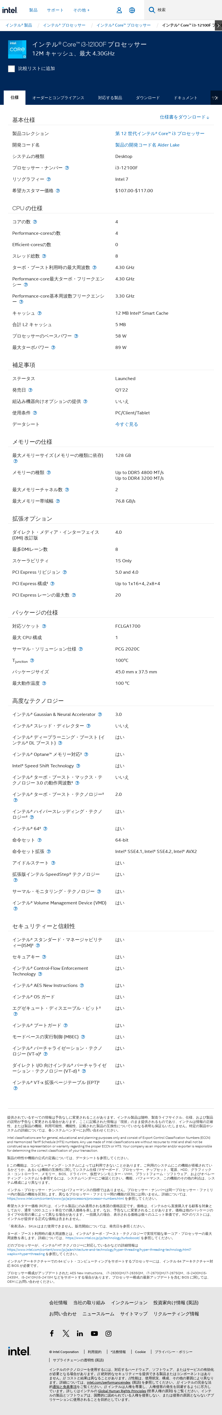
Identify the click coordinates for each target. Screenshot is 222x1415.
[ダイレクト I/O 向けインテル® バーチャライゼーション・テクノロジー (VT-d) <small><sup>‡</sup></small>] (84, 1071)
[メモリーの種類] (48, 472)
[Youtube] (94, 1334)
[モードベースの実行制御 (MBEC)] (83, 1036)
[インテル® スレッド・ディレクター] (88, 725)
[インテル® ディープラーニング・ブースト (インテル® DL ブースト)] (60, 742)
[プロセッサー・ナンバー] (67, 167)
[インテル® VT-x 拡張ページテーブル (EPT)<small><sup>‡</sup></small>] (15, 1088)
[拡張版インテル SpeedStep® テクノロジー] (15, 880)
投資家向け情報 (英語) (176, 1303)
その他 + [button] (81, 10)
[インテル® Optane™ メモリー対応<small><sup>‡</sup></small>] (86, 754)
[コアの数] (35, 221)
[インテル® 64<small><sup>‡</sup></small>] (45, 828)
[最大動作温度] (44, 683)
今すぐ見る (126, 424)
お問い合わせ (63, 1314)
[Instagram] (108, 1334)
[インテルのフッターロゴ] (19, 1351)
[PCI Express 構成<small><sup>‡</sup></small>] (52, 583)
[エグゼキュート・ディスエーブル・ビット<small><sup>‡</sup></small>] (15, 1013)
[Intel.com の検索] (188, 10)
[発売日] (30, 390)
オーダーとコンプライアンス (58, 97)
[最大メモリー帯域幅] (58, 501)
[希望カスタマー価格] (58, 190)
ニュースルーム (98, 1314)
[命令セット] (39, 840)
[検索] (152, 9)
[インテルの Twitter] (66, 1334)
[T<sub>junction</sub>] (32, 660)
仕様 (15, 97)
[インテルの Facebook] (52, 1334)
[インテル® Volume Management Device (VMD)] (15, 908)
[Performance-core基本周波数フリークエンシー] (21, 301)
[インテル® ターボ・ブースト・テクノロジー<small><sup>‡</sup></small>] (15, 800)
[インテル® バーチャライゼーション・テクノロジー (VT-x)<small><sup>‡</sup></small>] (45, 1053)
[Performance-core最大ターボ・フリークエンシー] (26, 284)
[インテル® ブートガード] (65, 1025)
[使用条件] (35, 412)
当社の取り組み (89, 1303)
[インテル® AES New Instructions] (82, 985)
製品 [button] (33, 10)
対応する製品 (110, 97)
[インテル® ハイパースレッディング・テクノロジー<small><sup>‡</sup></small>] (32, 817)
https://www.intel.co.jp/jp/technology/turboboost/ (103, 1238)
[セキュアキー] (44, 956)
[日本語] (132, 10)
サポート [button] (55, 10)
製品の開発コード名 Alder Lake (147, 145)
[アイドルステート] (53, 862)
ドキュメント (186, 97)
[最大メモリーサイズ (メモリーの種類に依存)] (15, 461)
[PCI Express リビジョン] (65, 572)
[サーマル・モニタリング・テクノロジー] (99, 891)
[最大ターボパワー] (53, 347)
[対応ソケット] (44, 626)
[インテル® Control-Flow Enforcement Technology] (40, 974)
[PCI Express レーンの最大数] (74, 595)
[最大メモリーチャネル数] (67, 489)
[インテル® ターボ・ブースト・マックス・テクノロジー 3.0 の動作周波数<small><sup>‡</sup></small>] (77, 782)
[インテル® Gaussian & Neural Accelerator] (100, 714)
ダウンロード (148, 97)
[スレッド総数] (44, 256)
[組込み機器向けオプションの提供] (85, 401)
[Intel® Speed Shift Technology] (78, 765)
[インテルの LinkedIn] (80, 1334)
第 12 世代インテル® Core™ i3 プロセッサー (160, 134)
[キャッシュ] (39, 313)
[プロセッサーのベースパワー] (76, 336)
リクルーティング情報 (176, 1314)
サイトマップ (134, 1314)
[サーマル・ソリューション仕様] (81, 649)
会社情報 (58, 1303)
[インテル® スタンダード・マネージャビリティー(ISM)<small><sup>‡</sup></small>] (38, 945)
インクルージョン (129, 1303)
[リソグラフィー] (48, 179)
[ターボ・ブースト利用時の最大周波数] (94, 267)
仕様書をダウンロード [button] (185, 117)
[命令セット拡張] (48, 851)
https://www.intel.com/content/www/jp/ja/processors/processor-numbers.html (65, 1198)
